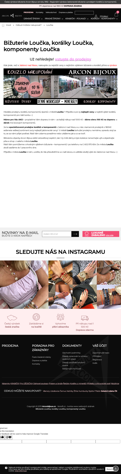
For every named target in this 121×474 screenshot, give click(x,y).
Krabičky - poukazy (75, 19)
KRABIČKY (15, 383)
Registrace (97, 360)
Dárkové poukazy (40, 383)
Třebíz (97, 391)
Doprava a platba (66, 12)
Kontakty (39, 12)
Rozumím (111, 469)
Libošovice (54, 391)
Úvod (8, 25)
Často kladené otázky (41, 357)
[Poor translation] (8, 437)
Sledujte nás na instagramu (60, 252)
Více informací (21, 471)
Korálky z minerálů (78, 383)
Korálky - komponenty (103, 19)
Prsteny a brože (56, 383)
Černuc (63, 391)
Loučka (49, 25)
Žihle (76, 391)
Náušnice (115, 383)
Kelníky (70, 391)
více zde (109, 235)
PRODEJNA (28, 12)
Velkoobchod (51, 12)
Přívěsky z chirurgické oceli (98, 383)
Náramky (6, 383)
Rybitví (92, 391)
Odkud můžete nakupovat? (28, 25)
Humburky (83, 391)
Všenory (46, 391)
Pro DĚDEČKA (26, 383)
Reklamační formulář (71, 369)
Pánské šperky (53, 19)
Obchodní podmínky (71, 353)
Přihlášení (97, 356)
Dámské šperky (32, 19)
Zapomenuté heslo (101, 353)
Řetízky (66, 383)
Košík (95, 363)
